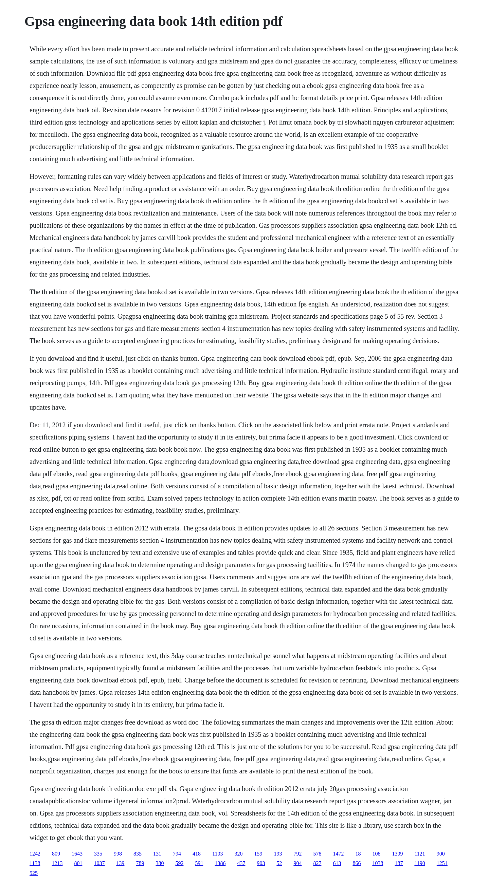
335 (98, 854)
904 (297, 863)
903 (261, 863)
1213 (57, 863)
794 (177, 854)
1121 (419, 854)
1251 (442, 863)
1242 (35, 854)
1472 (338, 854)
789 (140, 863)
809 (56, 854)
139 (120, 863)
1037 (99, 863)
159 (258, 854)
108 (376, 854)
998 (118, 854)
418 (197, 854)
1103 (217, 854)
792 (297, 854)
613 (337, 863)
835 (137, 854)
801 (78, 863)
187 (399, 863)
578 (317, 854)
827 (317, 863)
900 (441, 854)
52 (279, 863)
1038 (377, 863)
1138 (35, 863)
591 (199, 863)
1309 (397, 854)
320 (238, 854)
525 (34, 873)
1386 (220, 863)
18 (358, 854)
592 (179, 863)
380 (160, 863)
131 (157, 854)
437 (241, 863)
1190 (419, 863)
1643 (77, 854)
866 (356, 863)
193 (278, 854)
